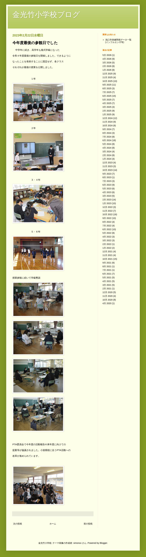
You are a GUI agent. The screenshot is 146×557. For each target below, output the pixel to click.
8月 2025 (107, 88)
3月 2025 (107, 107)
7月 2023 (107, 181)
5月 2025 (107, 99)
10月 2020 (108, 300)
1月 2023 (107, 203)
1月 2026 (107, 70)
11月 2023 (108, 166)
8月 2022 (107, 222)
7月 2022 (107, 225)
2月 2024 (107, 155)
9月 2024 (107, 129)
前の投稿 (88, 523)
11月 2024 (108, 122)
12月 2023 (108, 162)
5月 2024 (107, 144)
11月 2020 (108, 296)
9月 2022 (107, 218)
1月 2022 (107, 248)
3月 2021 (107, 285)
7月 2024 (107, 136)
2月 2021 (107, 288)
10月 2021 (108, 259)
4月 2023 (107, 192)
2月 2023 (107, 199)
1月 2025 (107, 114)
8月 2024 (107, 133)
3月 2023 (107, 196)
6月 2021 (107, 274)
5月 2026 (107, 55)
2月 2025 (107, 110)
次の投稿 (17, 523)
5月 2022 (107, 233)
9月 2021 (107, 262)
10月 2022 (108, 214)
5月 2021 (107, 277)
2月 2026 (107, 66)
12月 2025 (108, 73)
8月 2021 (107, 266)
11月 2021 (108, 255)
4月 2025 (107, 103)
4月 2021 (107, 281)
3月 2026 (107, 62)
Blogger (103, 543)
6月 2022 (107, 229)
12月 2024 (108, 118)
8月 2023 (107, 177)
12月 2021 (108, 251)
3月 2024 (107, 151)
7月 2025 (107, 92)
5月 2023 (107, 188)
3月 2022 (107, 240)
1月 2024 (107, 159)
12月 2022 (108, 207)
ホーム (53, 523)
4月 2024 (107, 148)
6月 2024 (107, 140)
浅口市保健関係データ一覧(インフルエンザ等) (118, 41)
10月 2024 (108, 125)
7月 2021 (107, 270)
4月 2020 (107, 303)
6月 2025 (107, 96)
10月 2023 (108, 170)
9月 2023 (107, 174)
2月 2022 (107, 244)
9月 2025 (107, 84)
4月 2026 (107, 59)
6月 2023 (107, 185)
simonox (77, 543)
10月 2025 (108, 81)
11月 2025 (108, 77)
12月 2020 (108, 292)
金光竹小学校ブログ (46, 14)
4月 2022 (107, 236)
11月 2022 (108, 211)
